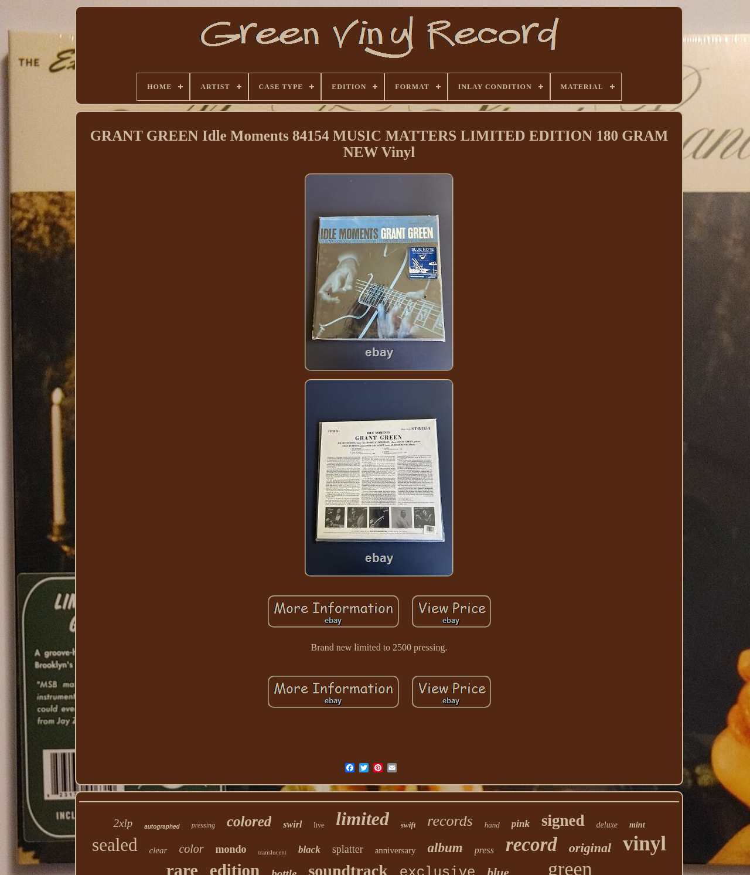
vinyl (644, 843)
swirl (292, 824)
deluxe (607, 824)
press (484, 850)
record (531, 844)
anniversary (395, 850)
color (191, 848)
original (590, 847)
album (445, 847)
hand (492, 824)
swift (408, 824)
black (309, 849)
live (318, 825)
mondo (231, 849)
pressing (203, 825)
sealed (114, 845)
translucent (272, 852)
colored (249, 821)
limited (362, 818)
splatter (347, 849)
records (450, 820)
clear (158, 850)
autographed (162, 826)
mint (637, 824)
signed (563, 820)
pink (521, 823)
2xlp (122, 823)
